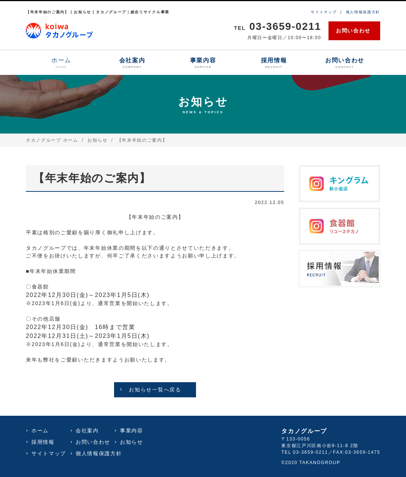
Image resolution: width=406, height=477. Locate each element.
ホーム (61, 63)
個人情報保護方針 (363, 12)
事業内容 (203, 63)
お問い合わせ (353, 31)
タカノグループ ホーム (52, 140)
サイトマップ (324, 12)
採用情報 (273, 63)
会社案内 (132, 63)
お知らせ (97, 140)
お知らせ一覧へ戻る (155, 390)
